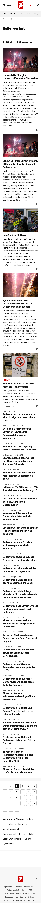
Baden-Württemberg (12, 839)
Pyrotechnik (8, 844)
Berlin (28, 819)
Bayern (28, 839)
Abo (32, 5)
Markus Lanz (32, 13)
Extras (12, 13)
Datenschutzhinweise (12, 894)
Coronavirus (8, 824)
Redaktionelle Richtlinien (17, 890)
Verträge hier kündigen (25, 897)
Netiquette (9, 897)
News (5, 13)
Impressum (7, 887)
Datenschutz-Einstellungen (24, 901)
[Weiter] (38, 13)
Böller (31, 834)
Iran (22, 13)
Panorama (6, 19)
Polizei (22, 834)
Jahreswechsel (9, 834)
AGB (30, 890)
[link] (37, 5)
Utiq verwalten (29, 894)
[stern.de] (20, 5)
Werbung (7, 901)
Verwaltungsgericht (11, 829)
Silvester (21, 824)
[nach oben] (36, 879)
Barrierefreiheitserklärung (24, 887)
